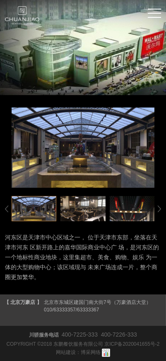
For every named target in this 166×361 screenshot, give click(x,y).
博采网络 (91, 352)
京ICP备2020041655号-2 (131, 344)
